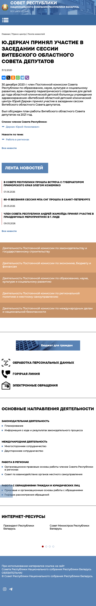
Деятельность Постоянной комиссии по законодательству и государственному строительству (45, 250)
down (6, 491)
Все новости (9, 148)
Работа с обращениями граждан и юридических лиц (41, 485)
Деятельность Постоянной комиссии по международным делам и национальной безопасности (48, 310)
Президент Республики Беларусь (18, 527)
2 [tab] (46, 547)
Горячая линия (21, 374)
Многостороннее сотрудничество (25, 446)
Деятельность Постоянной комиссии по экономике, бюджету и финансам (47, 265)
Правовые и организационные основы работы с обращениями (44, 490)
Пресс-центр (19, 34)
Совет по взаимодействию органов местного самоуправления (43, 474)
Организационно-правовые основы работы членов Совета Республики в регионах (49, 468)
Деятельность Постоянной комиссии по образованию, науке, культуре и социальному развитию (45, 280)
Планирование (14, 425)
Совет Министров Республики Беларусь (69, 527)
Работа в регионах (17, 139)
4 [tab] (53, 547)
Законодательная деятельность (25, 421)
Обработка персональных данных (38, 363)
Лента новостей (36, 34)
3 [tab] (50, 547)
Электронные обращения (30, 385)
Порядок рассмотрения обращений (27, 494)
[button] (5, 20)
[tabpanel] (25, 527)
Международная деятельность (24, 441)
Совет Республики (44, 4)
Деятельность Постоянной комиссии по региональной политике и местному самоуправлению (41, 295)
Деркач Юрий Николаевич (22, 126)
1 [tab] (43, 547)
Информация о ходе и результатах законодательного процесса (44, 430)
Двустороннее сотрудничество (24, 450)
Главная (6, 34)
